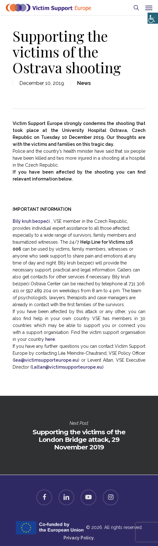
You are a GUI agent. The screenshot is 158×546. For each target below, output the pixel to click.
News (84, 83)
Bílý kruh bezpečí (31, 221)
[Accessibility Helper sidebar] (151, 17)
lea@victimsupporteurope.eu (46, 360)
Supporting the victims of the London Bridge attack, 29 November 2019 (79, 435)
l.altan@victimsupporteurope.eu (67, 367)
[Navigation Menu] (148, 7)
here (50, 339)
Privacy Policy (79, 537)
